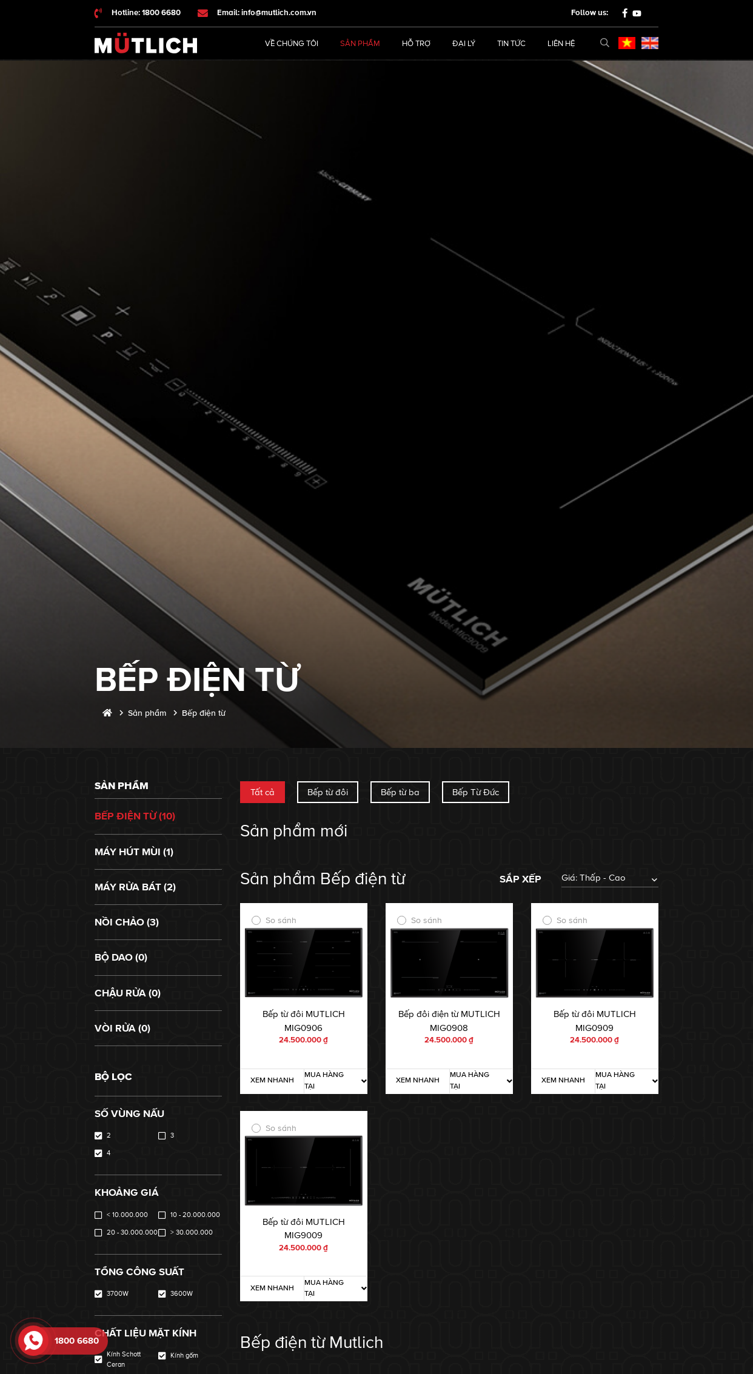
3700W (118, 1294)
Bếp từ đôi (327, 792)
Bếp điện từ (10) (135, 816)
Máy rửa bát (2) (135, 887)
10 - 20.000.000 (195, 1215)
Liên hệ (561, 43)
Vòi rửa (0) (122, 1028)
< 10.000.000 (127, 1215)
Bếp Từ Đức (475, 792)
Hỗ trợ (416, 43)
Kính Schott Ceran (124, 1359)
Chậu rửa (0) (128, 993)
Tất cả (262, 792)
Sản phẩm (360, 43)
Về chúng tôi (291, 43)
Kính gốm (184, 1355)
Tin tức (511, 43)
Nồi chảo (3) (127, 922)
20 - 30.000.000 (132, 1232)
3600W (181, 1294)
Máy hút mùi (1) (134, 851)
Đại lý (463, 43)
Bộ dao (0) (121, 957)
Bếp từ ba (400, 792)
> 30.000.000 (191, 1232)
